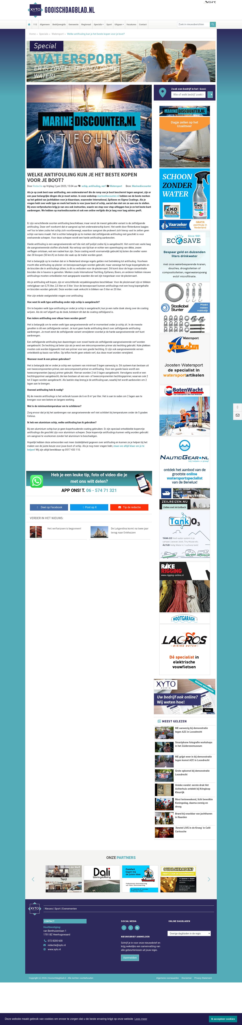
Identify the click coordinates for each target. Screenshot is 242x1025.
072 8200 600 (55, 962)
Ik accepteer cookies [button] (223, 1019)
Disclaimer (187, 1000)
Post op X (89, 507)
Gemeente (73, 24)
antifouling (94, 186)
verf (103, 186)
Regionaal (86, 24)
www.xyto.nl (54, 971)
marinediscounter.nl (108, 196)
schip (85, 186)
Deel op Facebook (49, 507)
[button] (29, 908)
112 (35, 24)
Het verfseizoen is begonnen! (64, 528)
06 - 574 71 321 (101, 490)
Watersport (58, 34)
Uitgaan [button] (118, 24)
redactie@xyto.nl (57, 966)
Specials (43, 34)
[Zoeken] (213, 24)
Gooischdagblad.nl (70, 10)
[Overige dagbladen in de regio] (189, 955)
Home (32, 34)
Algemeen (45, 24)
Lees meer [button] (140, 1018)
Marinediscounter (141, 186)
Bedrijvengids (59, 24)
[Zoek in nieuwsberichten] (193, 24)
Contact (143, 24)
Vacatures (131, 24)
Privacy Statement (203, 1000)
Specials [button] (98, 24)
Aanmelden (130, 979)
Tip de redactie (129, 507)
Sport (109, 24)
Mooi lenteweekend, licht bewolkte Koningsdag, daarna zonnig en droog (194, 818)
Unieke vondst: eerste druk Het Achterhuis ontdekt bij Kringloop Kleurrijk (192, 791)
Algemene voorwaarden (167, 1000)
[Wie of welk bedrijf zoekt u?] (188, 94)
